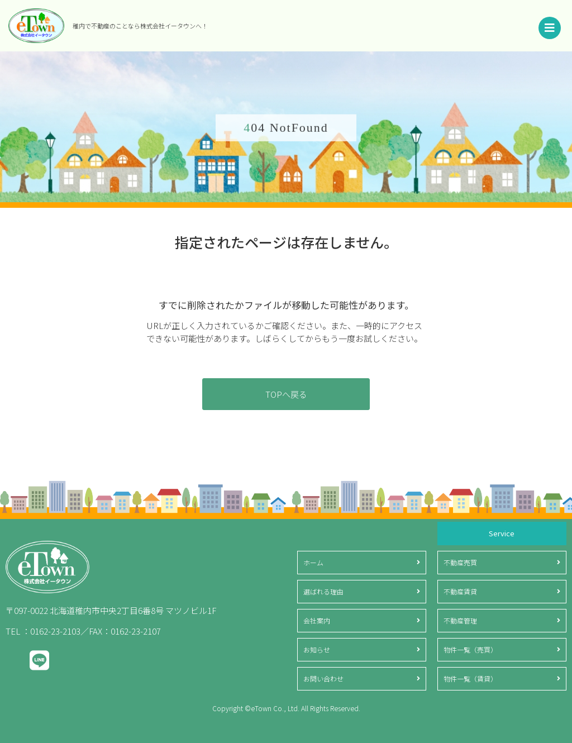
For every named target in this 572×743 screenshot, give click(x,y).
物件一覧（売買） (470, 649)
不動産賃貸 (460, 591)
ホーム (313, 562)
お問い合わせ (323, 678)
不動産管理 (460, 620)
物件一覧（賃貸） (470, 678)
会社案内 (316, 620)
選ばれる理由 (323, 591)
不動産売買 (460, 562)
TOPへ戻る (286, 394)
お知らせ (316, 649)
